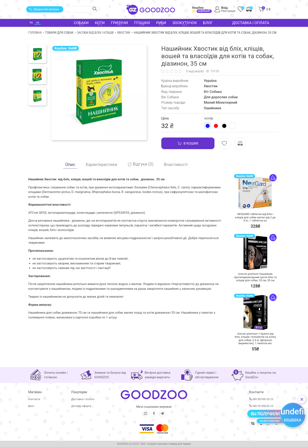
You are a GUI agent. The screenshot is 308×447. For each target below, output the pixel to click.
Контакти (34, 399)
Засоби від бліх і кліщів (95, 32)
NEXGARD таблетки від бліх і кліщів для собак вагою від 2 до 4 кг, (255, 217)
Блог (208, 23)
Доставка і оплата (250, 23)
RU (31, 22)
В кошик (187, 143)
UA (37, 22)
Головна (35, 32)
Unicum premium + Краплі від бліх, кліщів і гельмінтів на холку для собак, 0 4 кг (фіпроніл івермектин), (255, 338)
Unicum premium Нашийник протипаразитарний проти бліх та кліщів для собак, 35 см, (255, 277)
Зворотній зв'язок (44, 9)
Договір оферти (81, 406)
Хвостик (123, 32)
